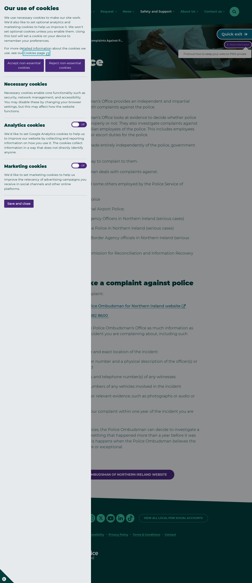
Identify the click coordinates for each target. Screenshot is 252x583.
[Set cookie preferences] (7, 576)
